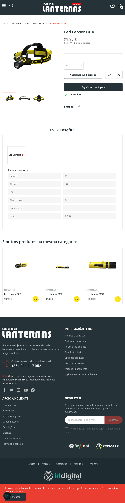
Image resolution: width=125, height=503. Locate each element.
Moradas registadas (12, 416)
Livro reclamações (74, 363)
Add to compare (118, 74)
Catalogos (61, 464)
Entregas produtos (74, 357)
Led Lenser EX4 (53, 294)
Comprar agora (93, 87)
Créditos (6, 432)
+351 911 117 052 (26, 366)
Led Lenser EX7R (95, 294)
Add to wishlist (109, 74)
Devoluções (8, 427)
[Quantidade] (74, 66)
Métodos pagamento (76, 368)
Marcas (46, 464)
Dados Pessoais (11, 421)
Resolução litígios (74, 352)
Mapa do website (11, 438)
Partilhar (79, 106)
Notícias (31, 464)
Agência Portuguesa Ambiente (81, 374)
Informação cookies (75, 346)
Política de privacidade (76, 341)
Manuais (78, 464)
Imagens (93, 464)
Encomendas (9, 410)
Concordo (15, 496)
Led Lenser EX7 (12, 294)
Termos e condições (76, 335)
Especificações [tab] (62, 130)
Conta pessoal (10, 405)
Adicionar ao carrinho (83, 74)
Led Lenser (9, 290)
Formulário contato (12, 443)
